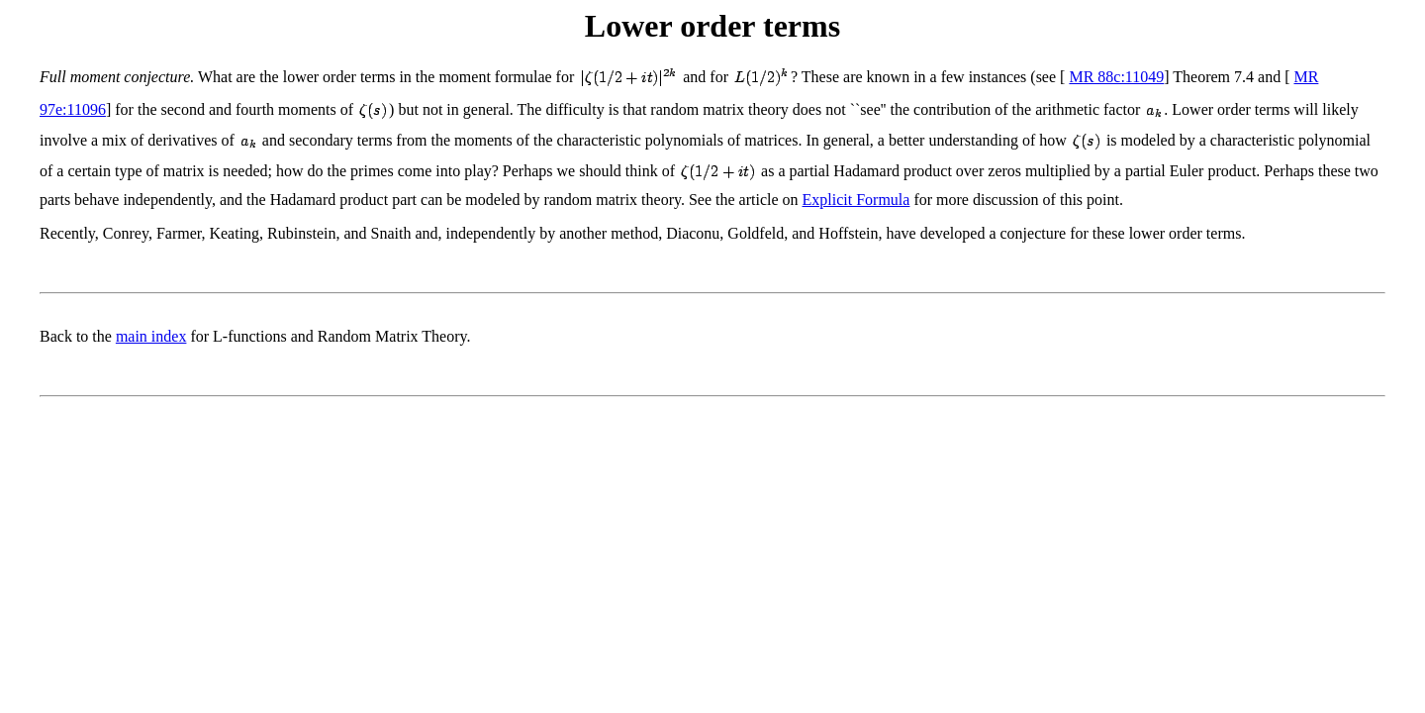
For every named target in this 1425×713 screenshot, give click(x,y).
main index (151, 336)
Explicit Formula (856, 199)
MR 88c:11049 (1116, 76)
